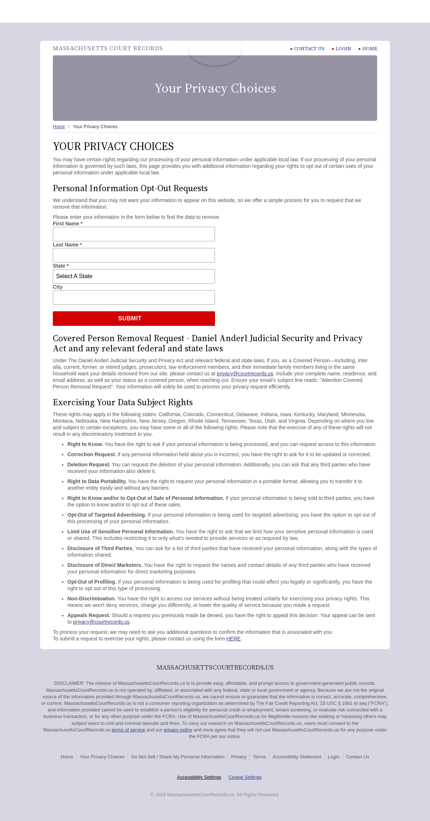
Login (341, 49)
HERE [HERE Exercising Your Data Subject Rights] (233, 639)
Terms (283, 755)
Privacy (254, 755)
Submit (129, 318)
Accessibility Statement (328, 755)
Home (368, 49)
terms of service (128, 730)
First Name (68, 223)
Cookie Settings (245, 785)
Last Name (67, 245)
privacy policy (178, 730)
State (61, 266)
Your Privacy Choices (100, 755)
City (57, 287)
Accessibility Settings (199, 785)
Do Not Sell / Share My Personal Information (184, 755)
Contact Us (215, 766)
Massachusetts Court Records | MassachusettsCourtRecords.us (215, 49)
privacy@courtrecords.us (245, 373)
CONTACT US (307, 49)
